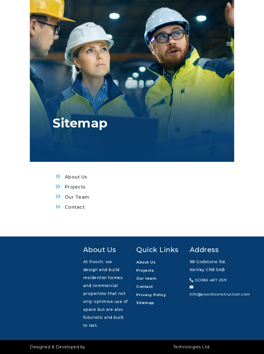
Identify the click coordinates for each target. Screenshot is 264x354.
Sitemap (145, 302)
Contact (144, 286)
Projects (145, 270)
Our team (146, 278)
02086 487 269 (208, 280)
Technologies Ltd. (148, 346)
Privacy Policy (151, 294)
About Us (146, 262)
